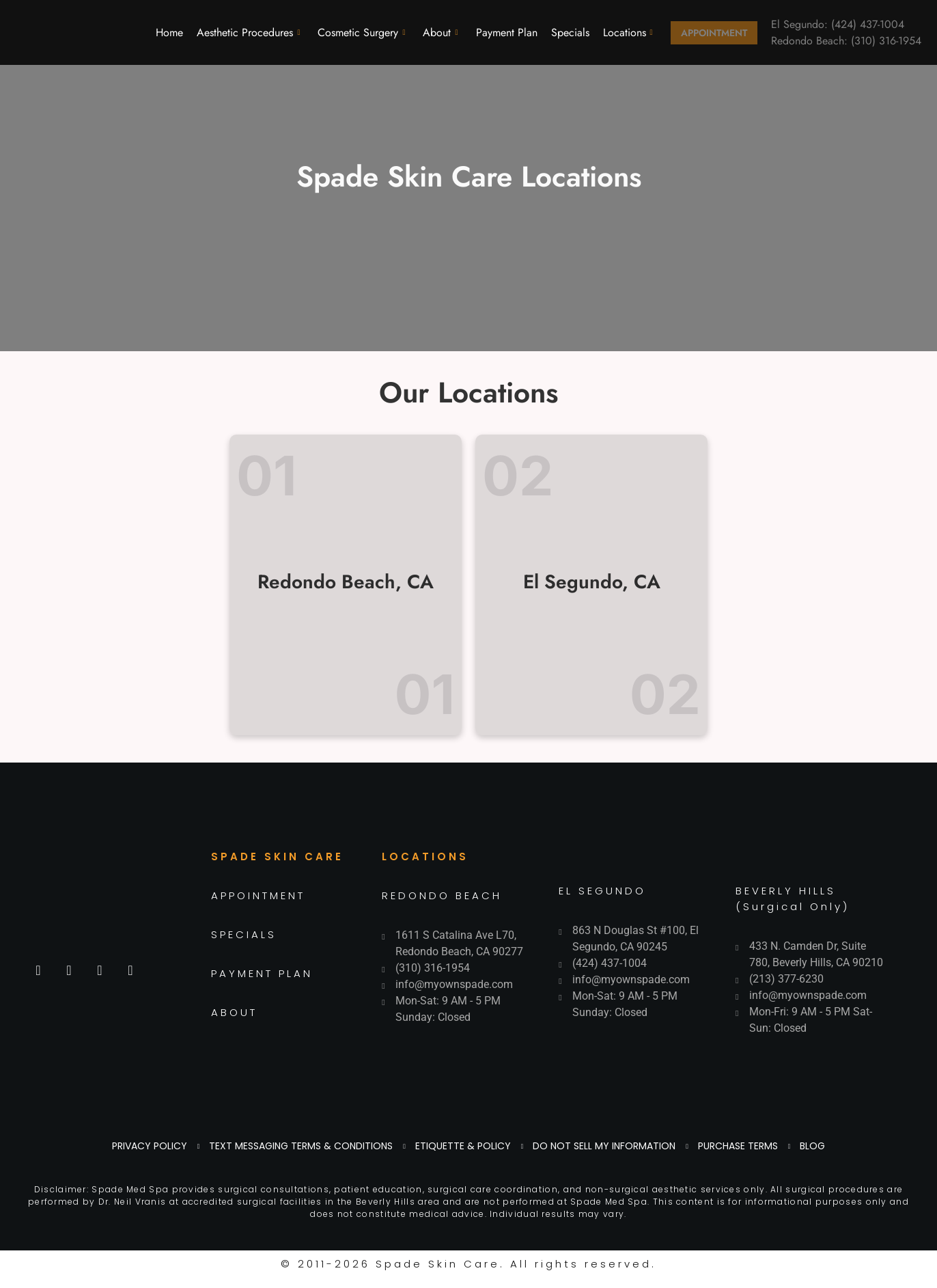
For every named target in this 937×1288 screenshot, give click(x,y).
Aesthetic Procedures (248, 32)
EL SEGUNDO (602, 890)
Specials (570, 32)
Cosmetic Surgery (361, 32)
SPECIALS (244, 934)
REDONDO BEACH (442, 895)
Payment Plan (506, 32)
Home (169, 32)
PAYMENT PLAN (262, 973)
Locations (628, 32)
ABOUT (234, 1012)
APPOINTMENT (258, 895)
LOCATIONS (425, 856)
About (440, 32)
